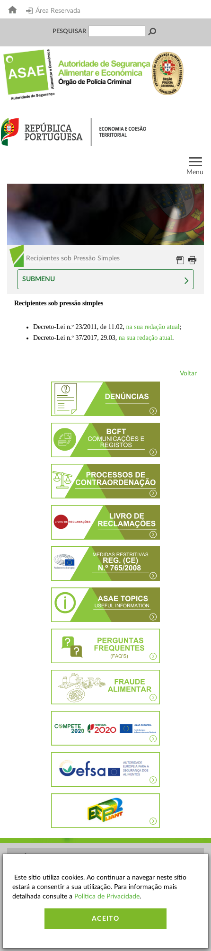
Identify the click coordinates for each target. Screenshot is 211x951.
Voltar (188, 373)
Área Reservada (53, 11)
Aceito (105, 918)
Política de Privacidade (107, 896)
